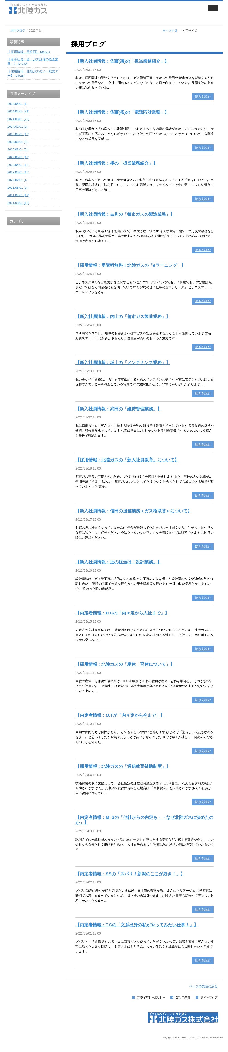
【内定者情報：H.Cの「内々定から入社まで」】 (122, 613)
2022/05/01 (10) (18, 157)
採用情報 (162, 20)
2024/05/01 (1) (17, 103)
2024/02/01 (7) (17, 126)
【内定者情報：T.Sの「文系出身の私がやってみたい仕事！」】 (136, 924)
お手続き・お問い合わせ (202, 20)
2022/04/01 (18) (18, 164)
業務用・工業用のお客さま (81, 20)
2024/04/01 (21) (18, 111)
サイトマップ (207, 997)
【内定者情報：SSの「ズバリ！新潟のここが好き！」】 (130, 873)
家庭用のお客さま (41, 20)
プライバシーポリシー (149, 997)
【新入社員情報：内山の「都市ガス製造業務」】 (122, 316)
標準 (208, 30)
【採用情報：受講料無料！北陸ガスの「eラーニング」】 (130, 265)
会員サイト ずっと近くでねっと (179, 8)
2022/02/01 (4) (17, 180)
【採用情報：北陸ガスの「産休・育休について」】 (125, 664)
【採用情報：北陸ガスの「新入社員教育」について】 (127, 459)
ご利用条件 (180, 997)
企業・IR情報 (122, 20)
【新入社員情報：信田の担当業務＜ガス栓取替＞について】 (133, 511)
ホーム (13, 20)
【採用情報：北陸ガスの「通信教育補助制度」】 (122, 766)
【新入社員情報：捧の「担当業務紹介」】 (116, 163)
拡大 (218, 30)
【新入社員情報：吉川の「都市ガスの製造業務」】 (125, 214)
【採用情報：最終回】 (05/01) (28, 52)
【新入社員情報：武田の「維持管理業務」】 (118, 408)
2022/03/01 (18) (18, 172)
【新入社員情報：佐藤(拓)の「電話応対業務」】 (122, 112)
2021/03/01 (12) (18, 203)
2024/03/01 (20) (18, 119)
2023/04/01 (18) (18, 134)
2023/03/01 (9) (17, 142)
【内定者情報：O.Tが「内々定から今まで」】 (120, 715)
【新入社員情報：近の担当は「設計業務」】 (118, 562)
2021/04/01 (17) (18, 195)
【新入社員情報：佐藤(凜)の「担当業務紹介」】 (122, 61)
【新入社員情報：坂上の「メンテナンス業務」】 (122, 362)
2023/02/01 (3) (17, 149)
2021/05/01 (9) (17, 187)
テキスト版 (170, 30)
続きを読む (203, 96)
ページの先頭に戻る (203, 986)
